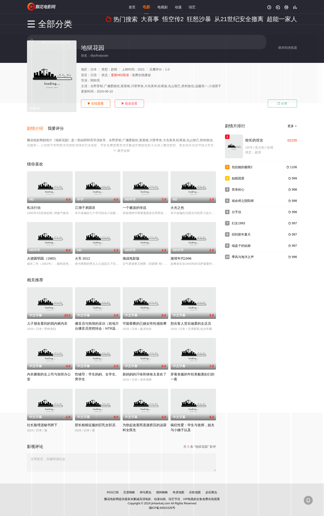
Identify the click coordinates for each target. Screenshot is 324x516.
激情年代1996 (181, 253)
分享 (282, 103)
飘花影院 (41, 7)
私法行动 (33, 202)
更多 (292, 126)
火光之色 (177, 202)
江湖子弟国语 (85, 202)
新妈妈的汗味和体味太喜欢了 (144, 369)
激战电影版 (131, 253)
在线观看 (96, 103)
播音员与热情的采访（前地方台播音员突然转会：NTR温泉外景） (97, 323)
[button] (37, 125)
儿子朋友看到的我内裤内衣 (47, 318)
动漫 (178, 7)
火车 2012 (82, 253)
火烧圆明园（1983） (42, 253)
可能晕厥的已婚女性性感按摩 (144, 318)
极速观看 (129, 103)
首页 (132, 7)
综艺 (192, 7)
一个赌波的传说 (134, 202)
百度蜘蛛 (129, 487)
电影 (146, 6)
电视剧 (163, 7)
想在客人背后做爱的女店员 (191, 318)
